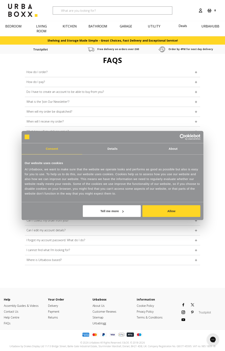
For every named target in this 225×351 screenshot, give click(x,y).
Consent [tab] (52, 148)
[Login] (200, 10)
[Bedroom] (14, 26)
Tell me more (112, 211)
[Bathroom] (98, 26)
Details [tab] (112, 148)
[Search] (194, 8)
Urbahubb (210, 26)
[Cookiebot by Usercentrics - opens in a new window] (182, 137)
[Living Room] (42, 28)
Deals (183, 26)
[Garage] (126, 26)
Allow (171, 211)
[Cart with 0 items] (211, 10)
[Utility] (155, 26)
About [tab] (173, 148)
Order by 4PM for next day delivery (144, 49)
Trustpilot (31, 49)
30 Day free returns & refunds (199, 49)
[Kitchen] (70, 26)
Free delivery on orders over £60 (90, 49)
